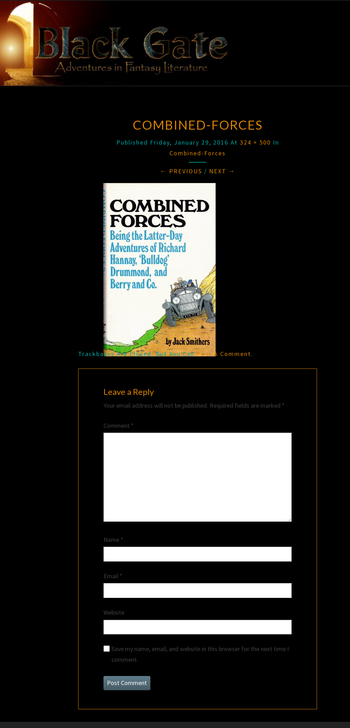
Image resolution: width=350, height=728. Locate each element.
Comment (118, 426)
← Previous (181, 171)
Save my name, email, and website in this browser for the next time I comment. (200, 654)
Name (113, 540)
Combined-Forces (197, 153)
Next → (222, 171)
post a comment (224, 354)
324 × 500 (255, 142)
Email (112, 576)
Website (113, 612)
